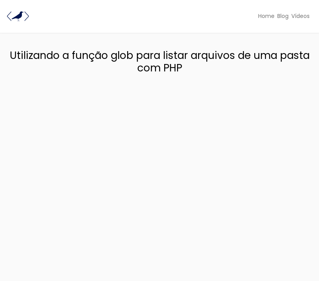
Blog (283, 16)
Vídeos (300, 16)
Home (266, 16)
